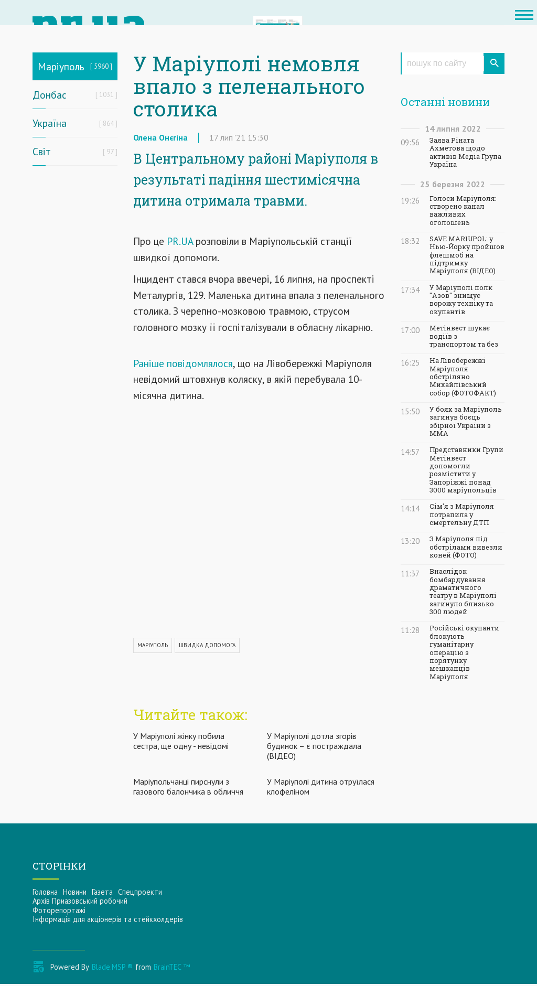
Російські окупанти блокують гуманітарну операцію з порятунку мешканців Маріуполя (464, 652)
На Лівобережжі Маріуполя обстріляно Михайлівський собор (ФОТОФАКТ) (462, 376)
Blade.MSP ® (112, 968)
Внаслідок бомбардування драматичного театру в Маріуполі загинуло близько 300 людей (463, 591)
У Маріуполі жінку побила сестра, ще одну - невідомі (181, 742)
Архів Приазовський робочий (80, 903)
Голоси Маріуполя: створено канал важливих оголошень (463, 211)
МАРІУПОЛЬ (152, 646)
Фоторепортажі (59, 912)
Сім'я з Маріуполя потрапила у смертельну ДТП (461, 514)
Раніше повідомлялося (183, 364)
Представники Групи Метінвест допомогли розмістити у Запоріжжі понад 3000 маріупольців (466, 470)
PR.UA (180, 243)
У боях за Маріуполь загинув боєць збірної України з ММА (465, 421)
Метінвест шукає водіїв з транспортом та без (463, 336)
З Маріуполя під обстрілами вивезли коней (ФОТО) (465, 547)
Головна (45, 894)
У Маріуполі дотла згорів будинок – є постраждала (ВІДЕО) (314, 747)
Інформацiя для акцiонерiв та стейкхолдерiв (108, 921)
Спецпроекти (140, 894)
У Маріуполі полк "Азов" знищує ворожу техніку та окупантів (461, 300)
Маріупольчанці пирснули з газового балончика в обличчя (188, 788)
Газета (102, 894)
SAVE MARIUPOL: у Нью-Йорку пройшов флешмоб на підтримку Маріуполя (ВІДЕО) (466, 255)
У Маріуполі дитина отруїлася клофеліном (320, 788)
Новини (75, 894)
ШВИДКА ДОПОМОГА (207, 646)
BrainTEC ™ (172, 968)
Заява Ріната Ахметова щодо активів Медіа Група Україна (465, 152)
